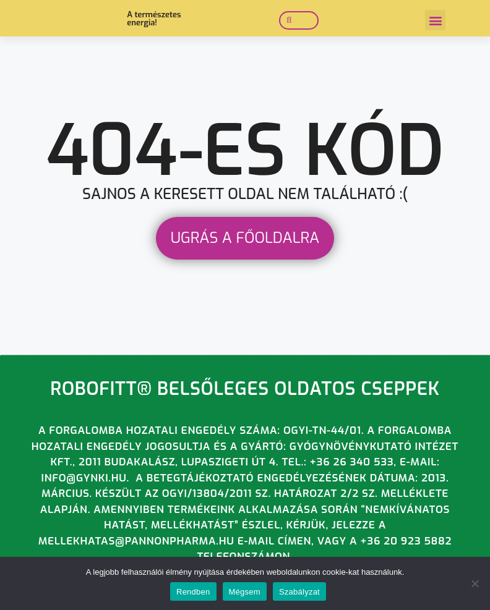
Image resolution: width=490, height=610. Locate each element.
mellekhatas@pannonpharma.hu (136, 546)
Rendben (193, 591)
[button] (435, 21)
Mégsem (244, 591)
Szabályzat (299, 591)
